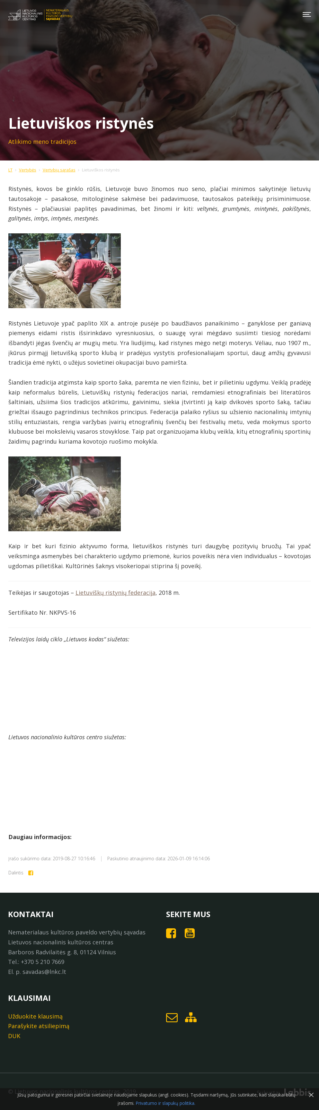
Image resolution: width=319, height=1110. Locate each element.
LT (10, 170)
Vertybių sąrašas (59, 170)
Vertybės (27, 170)
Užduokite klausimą (35, 1016)
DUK (14, 1036)
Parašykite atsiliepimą (38, 1026)
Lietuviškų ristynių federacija (115, 592)
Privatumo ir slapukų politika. (164, 1103)
